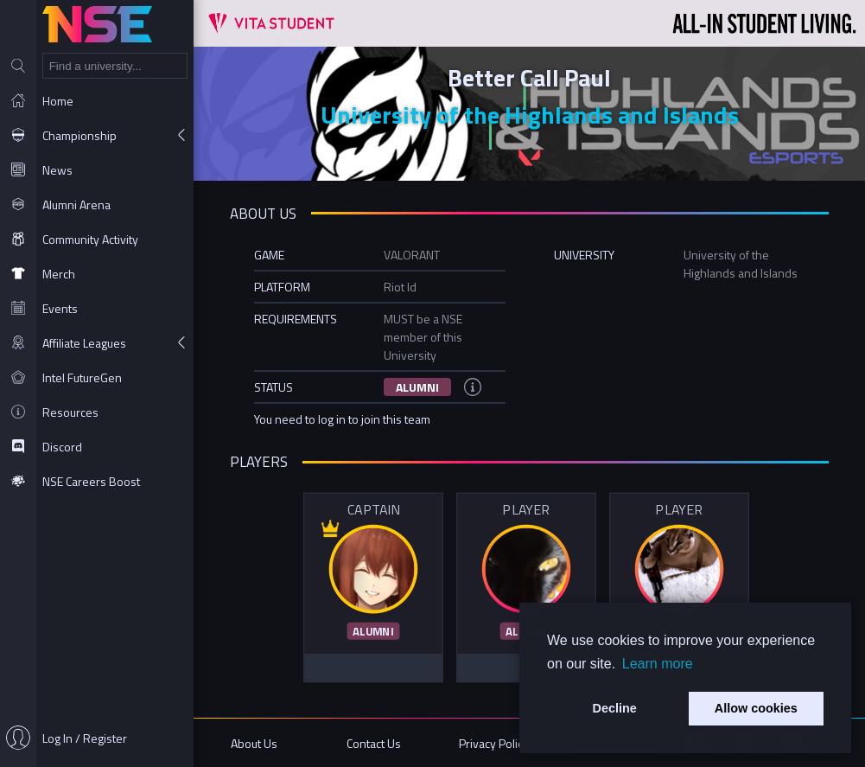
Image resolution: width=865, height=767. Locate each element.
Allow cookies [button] (756, 708)
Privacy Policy (494, 743)
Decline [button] (615, 708)
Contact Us (374, 743)
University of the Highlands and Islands (530, 114)
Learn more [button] (657, 663)
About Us (254, 743)
